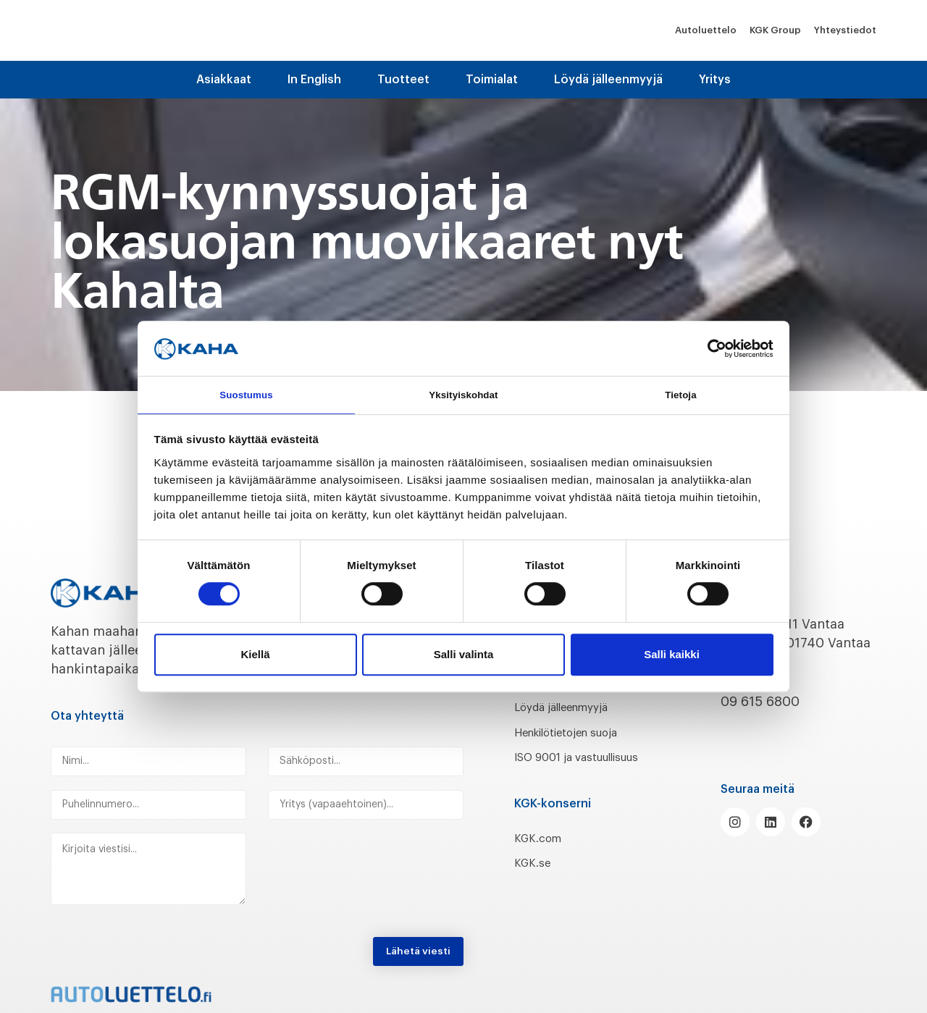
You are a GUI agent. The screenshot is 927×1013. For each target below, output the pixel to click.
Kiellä (254, 656)
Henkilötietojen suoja (581, 732)
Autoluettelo (706, 30)
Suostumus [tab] (247, 394)
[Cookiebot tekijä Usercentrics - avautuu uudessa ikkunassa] (710, 346)
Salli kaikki (672, 656)
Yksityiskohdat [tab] (463, 394)
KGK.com (542, 856)
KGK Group (775, 30)
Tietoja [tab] (681, 394)
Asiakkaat (223, 79)
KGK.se (535, 881)
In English (314, 79)
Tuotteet (403, 79)
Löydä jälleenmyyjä (608, 79)
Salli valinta (464, 656)
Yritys (715, 79)
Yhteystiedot (845, 30)
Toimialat (492, 79)
